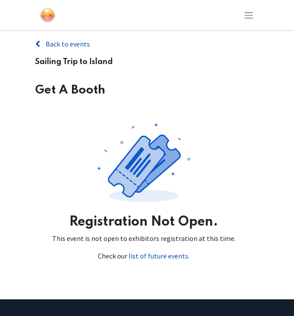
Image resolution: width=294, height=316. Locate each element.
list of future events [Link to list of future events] (158, 255)
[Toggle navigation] (249, 14)
